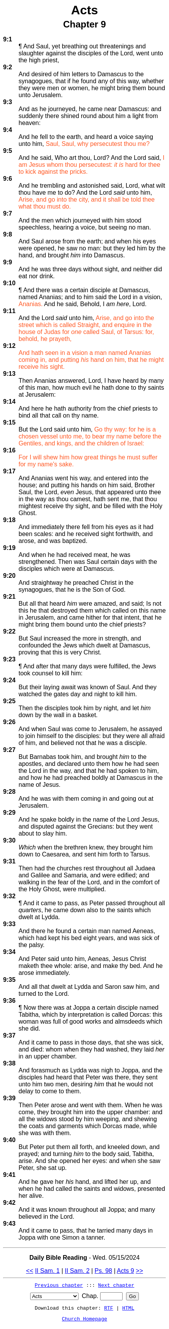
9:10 (9, 283)
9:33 (9, 924)
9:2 (7, 67)
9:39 (9, 1098)
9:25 (9, 701)
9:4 (7, 130)
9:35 (9, 979)
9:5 (7, 150)
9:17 (9, 471)
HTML (128, 1307)
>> (139, 1270)
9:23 (9, 659)
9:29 (9, 812)
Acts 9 (125, 1270)
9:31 (9, 861)
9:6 (7, 178)
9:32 (9, 896)
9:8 (7, 234)
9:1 (7, 39)
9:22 (9, 631)
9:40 (9, 1140)
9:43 (9, 1223)
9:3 (7, 102)
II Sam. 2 (77, 1270)
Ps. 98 (103, 1270)
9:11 (9, 311)
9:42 (9, 1202)
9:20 (9, 575)
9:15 (9, 422)
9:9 (7, 262)
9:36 (9, 1000)
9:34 (9, 952)
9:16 (9, 450)
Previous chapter (59, 1284)
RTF (108, 1307)
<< (29, 1270)
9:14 (9, 401)
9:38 (9, 1063)
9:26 (9, 722)
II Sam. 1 (47, 1270)
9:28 (9, 791)
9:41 (9, 1174)
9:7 (7, 213)
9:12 (9, 346)
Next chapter (116, 1284)
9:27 (9, 750)
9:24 (9, 680)
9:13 (9, 373)
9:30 (9, 840)
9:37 (9, 1035)
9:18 (9, 520)
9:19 (9, 548)
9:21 (9, 596)
